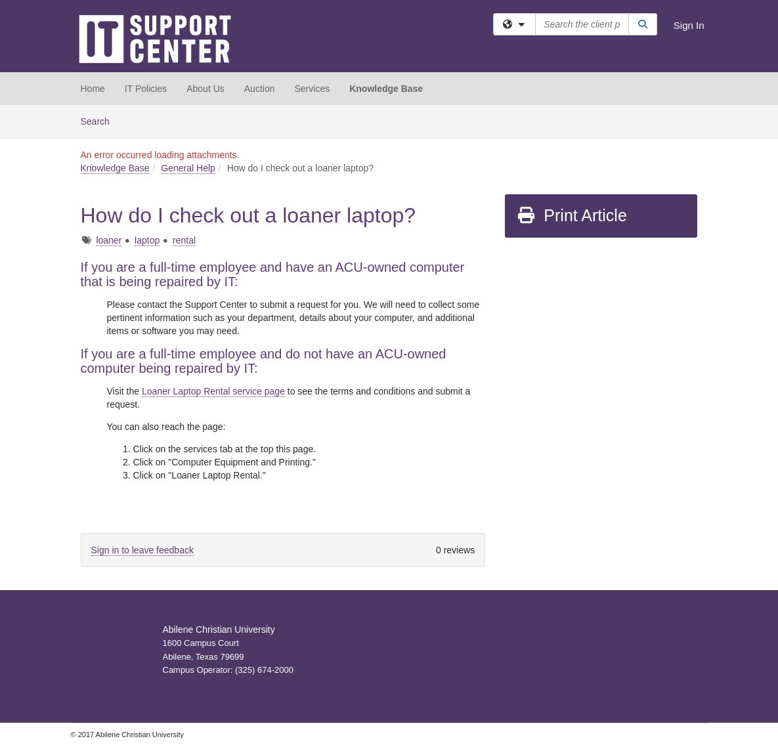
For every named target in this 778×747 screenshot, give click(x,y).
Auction (259, 88)
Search (100, 120)
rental (184, 240)
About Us (205, 88)
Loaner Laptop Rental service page (213, 391)
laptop (147, 240)
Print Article (571, 215)
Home (93, 88)
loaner (108, 240)
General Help (188, 168)
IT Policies (146, 88)
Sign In (689, 25)
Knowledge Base (386, 88)
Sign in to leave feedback (142, 550)
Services (312, 88)
